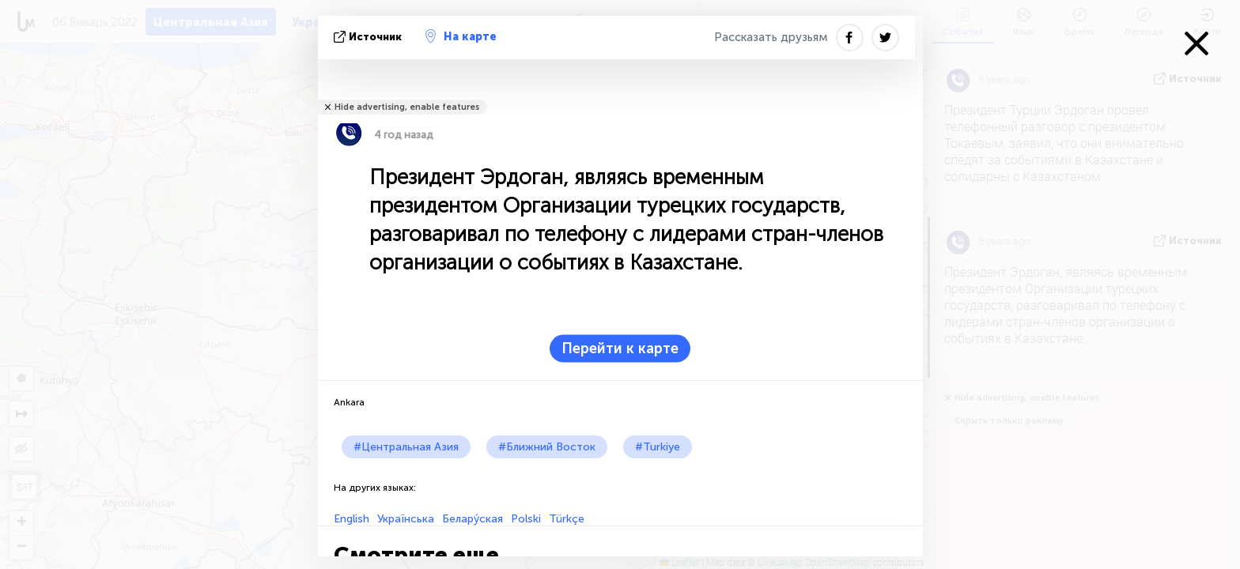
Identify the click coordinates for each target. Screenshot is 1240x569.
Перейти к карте (620, 348)
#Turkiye (657, 447)
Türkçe (566, 519)
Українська (405, 519)
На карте (461, 36)
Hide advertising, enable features (407, 107)
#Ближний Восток (546, 447)
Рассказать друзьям (771, 37)
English (351, 519)
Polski (526, 519)
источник (369, 37)
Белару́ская (472, 519)
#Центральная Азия (406, 447)
